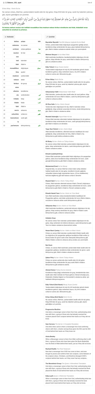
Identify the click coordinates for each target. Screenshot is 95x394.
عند (39, 60)
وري (39, 110)
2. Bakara (9, 3)
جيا (40, 49)
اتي (40, 95)
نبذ (40, 79)
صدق (39, 68)
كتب (39, 99)
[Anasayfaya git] (3, 2)
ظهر (39, 114)
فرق (39, 83)
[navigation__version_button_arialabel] (90, 67)
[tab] (9, 37)
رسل (39, 53)
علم (39, 125)
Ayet (90, 2)
